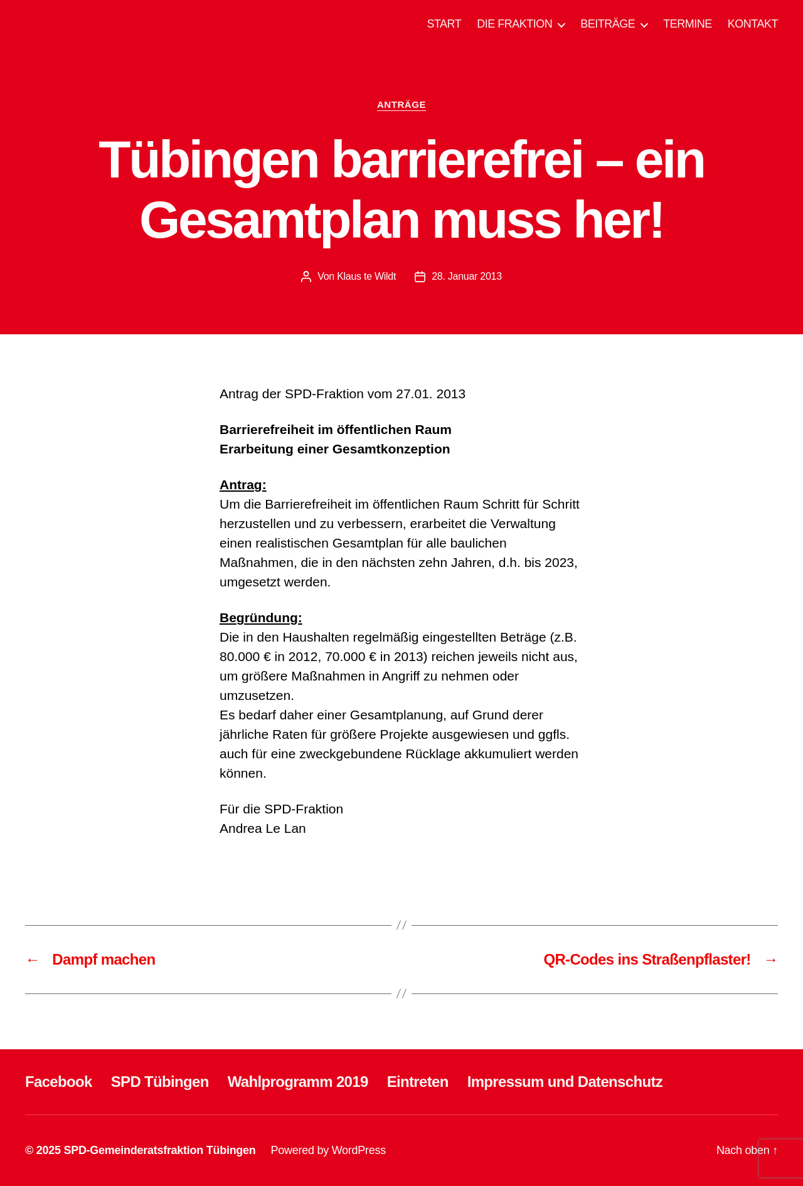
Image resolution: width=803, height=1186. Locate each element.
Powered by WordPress (328, 1150)
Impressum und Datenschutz (564, 1081)
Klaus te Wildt (366, 276)
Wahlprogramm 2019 (298, 1081)
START (444, 24)
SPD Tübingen (160, 1081)
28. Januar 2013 (467, 276)
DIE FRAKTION (514, 24)
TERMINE (687, 24)
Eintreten (418, 1081)
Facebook (58, 1081)
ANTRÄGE (401, 104)
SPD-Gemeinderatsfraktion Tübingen (159, 1150)
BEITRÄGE (607, 24)
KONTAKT (753, 24)
